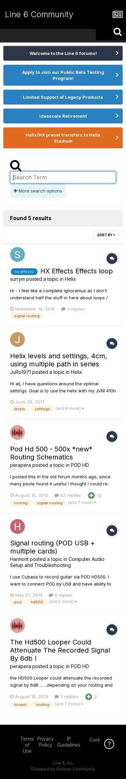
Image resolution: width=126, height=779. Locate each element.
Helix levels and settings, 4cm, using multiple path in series (58, 360)
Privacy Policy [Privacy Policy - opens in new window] (45, 742)
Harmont (19, 559)
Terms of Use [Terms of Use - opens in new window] (27, 745)
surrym (17, 279)
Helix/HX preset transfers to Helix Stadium (63, 138)
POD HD (80, 465)
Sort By (106, 235)
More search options (38, 190)
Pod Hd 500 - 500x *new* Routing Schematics (51, 453)
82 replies (67, 495)
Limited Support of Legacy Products (63, 97)
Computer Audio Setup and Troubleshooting (57, 562)
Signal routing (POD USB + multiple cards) (52, 547)
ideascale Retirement (63, 116)
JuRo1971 (20, 372)
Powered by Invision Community (63, 769)
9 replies (61, 595)
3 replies (73, 308)
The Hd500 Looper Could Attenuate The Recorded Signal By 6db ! (60, 650)
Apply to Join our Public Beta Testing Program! (63, 75)
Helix (70, 279)
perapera (20, 465)
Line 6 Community (39, 14)
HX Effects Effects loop (76, 271)
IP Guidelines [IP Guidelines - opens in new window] (68, 742)
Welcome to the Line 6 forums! (63, 53)
